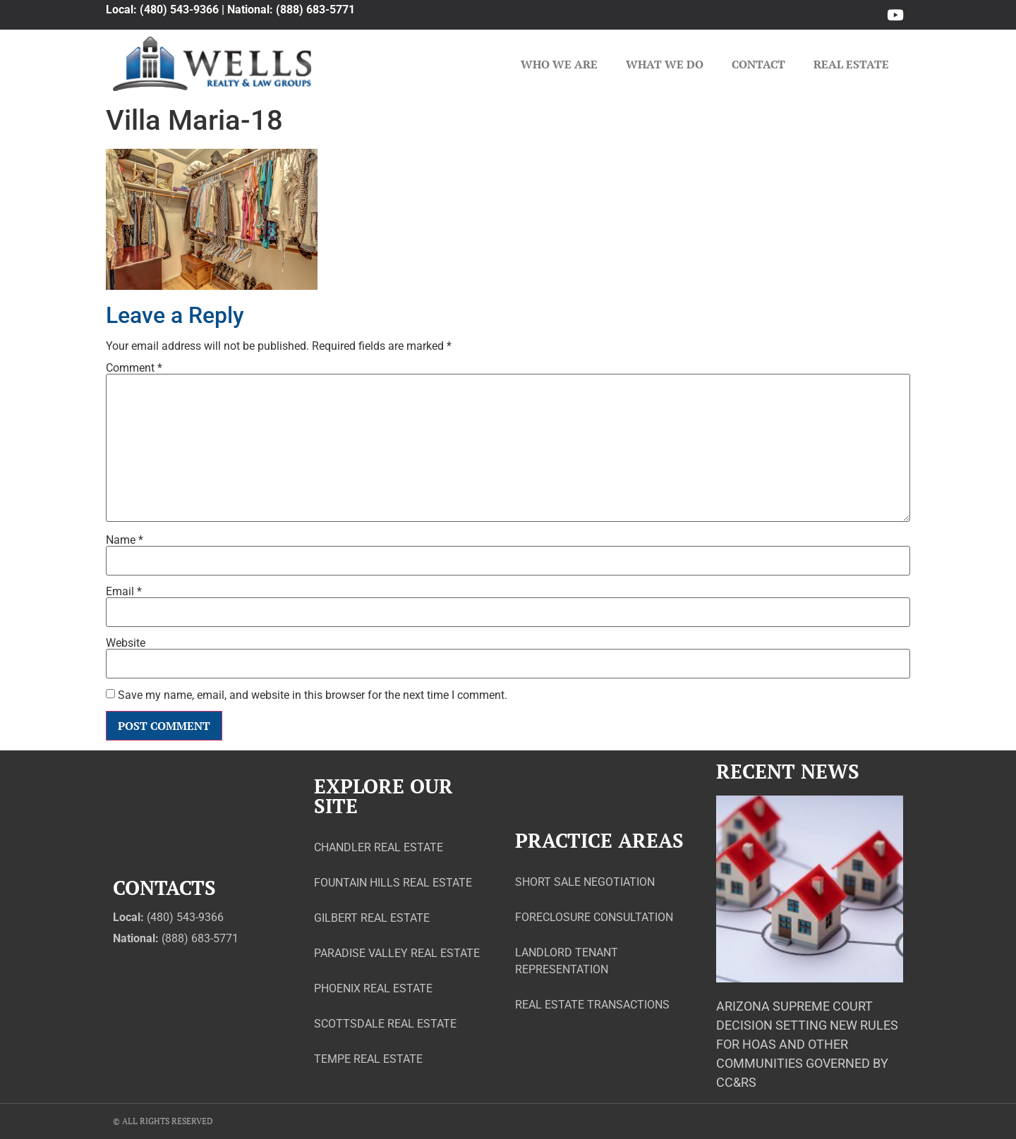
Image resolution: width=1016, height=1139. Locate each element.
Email (124, 591)
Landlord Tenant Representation (566, 961)
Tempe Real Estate (368, 1059)
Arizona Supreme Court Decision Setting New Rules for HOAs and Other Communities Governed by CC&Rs (807, 1044)
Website (125, 643)
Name (124, 540)
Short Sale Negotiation (585, 882)
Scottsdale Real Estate (385, 1023)
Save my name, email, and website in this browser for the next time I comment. (312, 695)
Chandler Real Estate (378, 847)
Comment (134, 368)
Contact (758, 64)
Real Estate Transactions (592, 1004)
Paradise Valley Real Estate (397, 953)
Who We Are (559, 64)
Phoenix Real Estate (373, 988)
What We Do (664, 64)
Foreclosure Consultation (594, 917)
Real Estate (851, 64)
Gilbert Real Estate (372, 918)
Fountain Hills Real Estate (393, 882)
